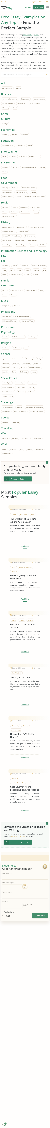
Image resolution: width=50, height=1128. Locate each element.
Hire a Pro (18, 842)
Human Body (36, 207)
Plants (4, 172)
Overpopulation (7, 387)
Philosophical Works (27, 321)
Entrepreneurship (39, 99)
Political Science (7, 196)
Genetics (16, 363)
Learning (20, 145)
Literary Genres (30, 290)
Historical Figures (7, 232)
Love (44, 270)
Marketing (5, 108)
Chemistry (5, 363)
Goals (4, 270)
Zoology (34, 372)
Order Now (38, 7)
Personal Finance (16, 274)
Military (33, 192)
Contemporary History (37, 227)
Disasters (5, 167)
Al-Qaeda (5, 438)
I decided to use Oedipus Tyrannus (23, 626)
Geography (26, 363)
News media (6, 411)
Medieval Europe (30, 236)
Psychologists (32, 337)
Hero (11, 270)
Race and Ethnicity (20, 411)
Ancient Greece (7, 227)
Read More (25, 546)
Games (23, 156)
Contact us (7, 2)
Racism (31, 387)
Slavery (32, 245)
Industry (14, 135)
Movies (31, 156)
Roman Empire (7, 245)
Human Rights (20, 383)
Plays (41, 290)
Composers (5, 306)
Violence (31, 392)
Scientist (5, 372)
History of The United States (11, 236)
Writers (13, 295)
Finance (4, 135)
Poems (4, 295)
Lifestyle (36, 270)
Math (14, 367)
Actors (4, 156)
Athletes (5, 422)
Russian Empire (21, 245)
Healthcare (23, 207)
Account (28, 7)
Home (27, 270)
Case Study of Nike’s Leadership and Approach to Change (24, 788)
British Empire (20, 227)
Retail (15, 108)
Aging (14, 207)
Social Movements (8, 392)
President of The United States (35, 196)
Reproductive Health (8, 216)
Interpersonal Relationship (34, 407)
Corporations (25, 99)
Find (46, 74)
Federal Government (28, 188)
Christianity (16, 348)
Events (15, 266)
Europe (29, 449)
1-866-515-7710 (2, 2)
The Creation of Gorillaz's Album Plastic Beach (23, 520)
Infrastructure (7, 192)
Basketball (15, 422)
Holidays (5, 124)
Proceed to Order (18, 479)
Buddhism (5, 348)
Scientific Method (34, 367)
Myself (4, 274)
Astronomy (29, 359)
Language (5, 367)
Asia (21, 449)
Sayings (28, 274)
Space (14, 372)
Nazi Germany (32, 240)
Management (21, 103)
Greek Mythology (15, 290)
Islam (26, 348)
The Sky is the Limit (20, 677)
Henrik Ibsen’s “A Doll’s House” (22, 735)
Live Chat (5, 2)
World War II (37, 438)
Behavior (5, 337)
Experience (24, 266)
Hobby (19, 270)
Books (4, 290)
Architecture (18, 359)
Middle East (39, 449)
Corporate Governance (9, 99)
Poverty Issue (20, 387)
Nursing (36, 212)
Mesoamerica (6, 240)
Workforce (24, 135)
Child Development (18, 337)
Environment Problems (29, 167)
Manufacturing (35, 103)
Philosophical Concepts (22, 317)
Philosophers (6, 317)
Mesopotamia (19, 240)
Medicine (13, 212)
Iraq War (15, 438)
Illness (4, 212)
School (29, 145)
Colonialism (42, 245)
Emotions (5, 266)
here (44, 1)
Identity (19, 407)
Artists (18, 88)
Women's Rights (7, 396)
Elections (15, 188)
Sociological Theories (36, 411)
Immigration (33, 383)
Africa (4, 449)
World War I (25, 438)
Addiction (5, 207)
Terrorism (21, 392)
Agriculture (6, 359)
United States (6, 454)
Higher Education (7, 145)
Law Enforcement (21, 192)
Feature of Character (38, 266)
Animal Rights (6, 383)
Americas (13, 449)
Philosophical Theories (9, 321)
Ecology (15, 167)
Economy (5, 188)
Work (36, 274)
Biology (39, 359)
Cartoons (14, 156)
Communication (7, 407)
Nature (42, 167)
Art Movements (7, 88)
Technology (23, 372)
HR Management (7, 103)
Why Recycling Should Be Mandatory (23, 577)
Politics (19, 196)
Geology (36, 363)
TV (39, 156)
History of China (23, 232)
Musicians (17, 306)
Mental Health (25, 212)
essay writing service (31, 35)
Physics (23, 367)
